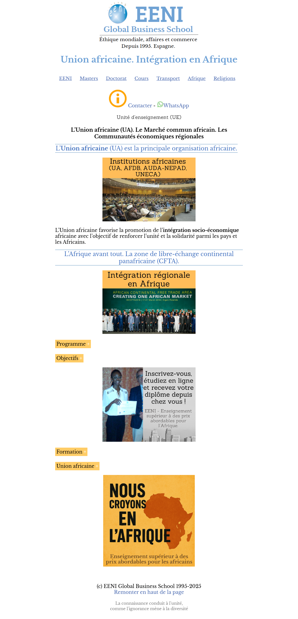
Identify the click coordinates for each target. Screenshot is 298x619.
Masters (89, 78)
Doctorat (116, 78)
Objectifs (67, 358)
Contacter (140, 106)
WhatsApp (173, 106)
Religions (224, 78)
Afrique (197, 78)
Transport (168, 78)
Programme (71, 344)
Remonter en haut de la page (149, 592)
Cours (141, 78)
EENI (65, 78)
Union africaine (75, 466)
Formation (69, 452)
